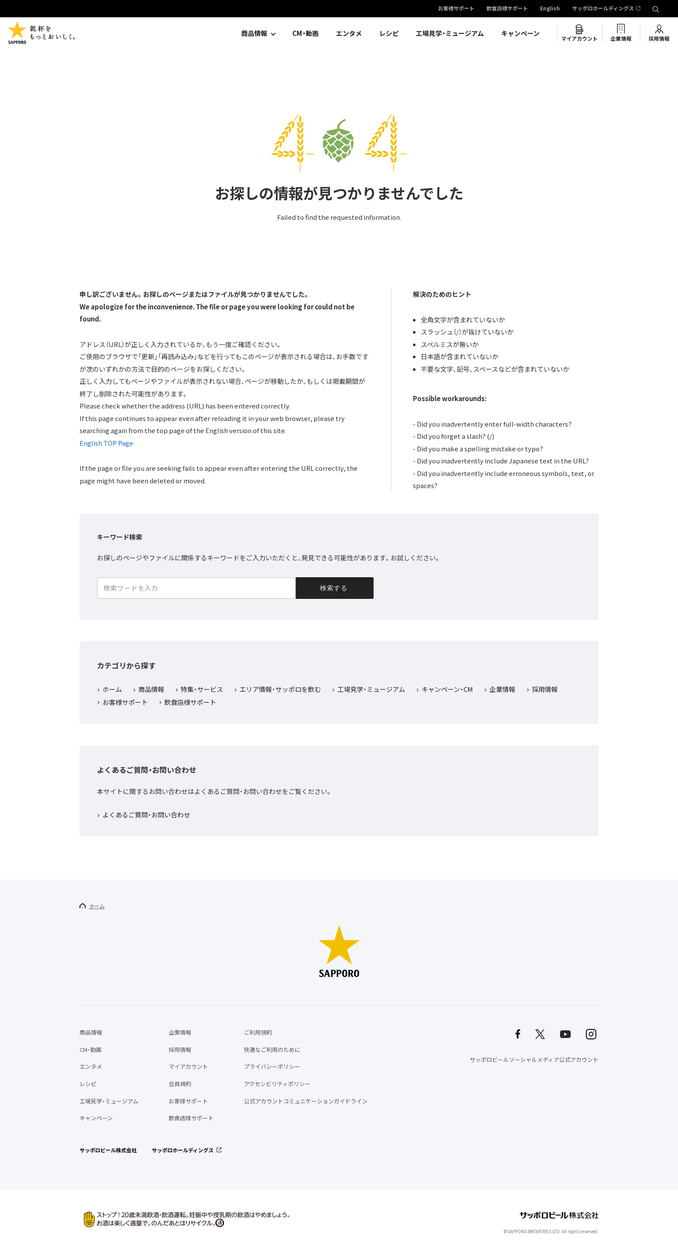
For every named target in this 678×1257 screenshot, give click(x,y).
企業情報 (621, 38)
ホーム (112, 689)
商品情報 (254, 33)
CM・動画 (305, 33)
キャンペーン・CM (447, 689)
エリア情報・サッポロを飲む (280, 689)
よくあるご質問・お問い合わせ (146, 815)
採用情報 (659, 38)
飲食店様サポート (507, 8)
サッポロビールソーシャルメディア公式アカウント (534, 1059)
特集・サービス (202, 689)
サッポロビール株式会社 (108, 1150)
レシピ (389, 33)
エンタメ (349, 33)
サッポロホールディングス (603, 8)
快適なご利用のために (272, 1049)
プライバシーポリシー (272, 1066)
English (550, 8)
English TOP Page (106, 443)
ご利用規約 (258, 1032)
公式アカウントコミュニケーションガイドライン (306, 1101)
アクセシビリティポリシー (277, 1084)
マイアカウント (579, 38)
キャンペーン (520, 33)
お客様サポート (456, 8)
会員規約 (180, 1084)
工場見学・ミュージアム (450, 33)
